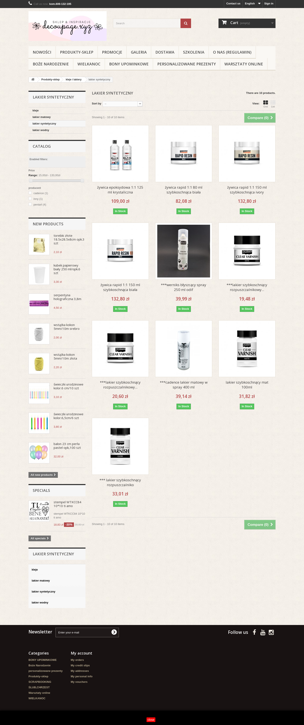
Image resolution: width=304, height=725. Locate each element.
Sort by (96, 103)
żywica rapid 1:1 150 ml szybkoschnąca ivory (247, 190)
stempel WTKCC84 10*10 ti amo (67, 504)
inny (38, 198)
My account (81, 653)
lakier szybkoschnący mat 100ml (247, 385)
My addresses (80, 670)
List (273, 104)
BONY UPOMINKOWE (129, 63)
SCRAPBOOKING (39, 681)
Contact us (233, 3)
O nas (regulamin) (232, 52)
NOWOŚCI (42, 52)
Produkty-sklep (76, 52)
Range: (33, 175)
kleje (36, 110)
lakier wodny (41, 130)
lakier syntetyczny (44, 123)
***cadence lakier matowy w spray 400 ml (184, 385)
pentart (40, 204)
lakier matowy (42, 117)
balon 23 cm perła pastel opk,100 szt (67, 446)
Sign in (268, 3)
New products (48, 223)
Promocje (112, 52)
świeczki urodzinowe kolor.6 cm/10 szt (68, 386)
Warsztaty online (243, 63)
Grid (265, 104)
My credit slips (80, 665)
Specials (41, 490)
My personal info (81, 676)
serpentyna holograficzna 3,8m (67, 297)
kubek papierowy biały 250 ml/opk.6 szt (67, 269)
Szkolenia (193, 52)
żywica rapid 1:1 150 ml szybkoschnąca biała (120, 287)
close (151, 719)
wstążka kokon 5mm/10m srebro (67, 327)
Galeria (139, 52)
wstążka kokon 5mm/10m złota (65, 356)
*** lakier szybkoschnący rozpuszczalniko (120, 482)
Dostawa (164, 52)
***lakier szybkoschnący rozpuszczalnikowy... (247, 287)
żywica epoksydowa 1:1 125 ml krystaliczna (120, 190)
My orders (77, 659)
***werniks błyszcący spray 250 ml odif (183, 287)
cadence (41, 193)
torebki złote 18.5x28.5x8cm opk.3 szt (69, 239)
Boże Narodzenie (51, 63)
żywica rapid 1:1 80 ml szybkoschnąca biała (183, 190)
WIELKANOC (88, 63)
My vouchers (79, 681)
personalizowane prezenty (186, 63)
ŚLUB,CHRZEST (39, 687)
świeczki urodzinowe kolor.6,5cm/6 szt (68, 416)
